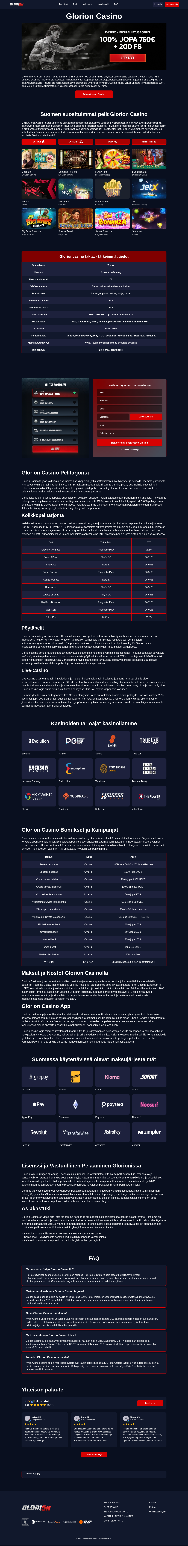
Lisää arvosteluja (94, 1455)
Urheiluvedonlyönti (157, 1513)
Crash (112, 142)
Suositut (39, 142)
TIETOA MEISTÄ (112, 1503)
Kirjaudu (158, 4)
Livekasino (75, 142)
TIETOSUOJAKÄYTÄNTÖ (116, 1513)
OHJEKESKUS (111, 1508)
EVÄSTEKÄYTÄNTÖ (113, 1522)
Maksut (152, 1508)
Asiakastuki (103, 4)
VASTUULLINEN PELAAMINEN (119, 1517)
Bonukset (63, 4)
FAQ (116, 4)
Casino (152, 1503)
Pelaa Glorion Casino (94, 94)
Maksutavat (88, 4)
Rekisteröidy (172, 4)
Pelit (75, 4)
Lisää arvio (150, 1404)
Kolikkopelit (149, 142)
